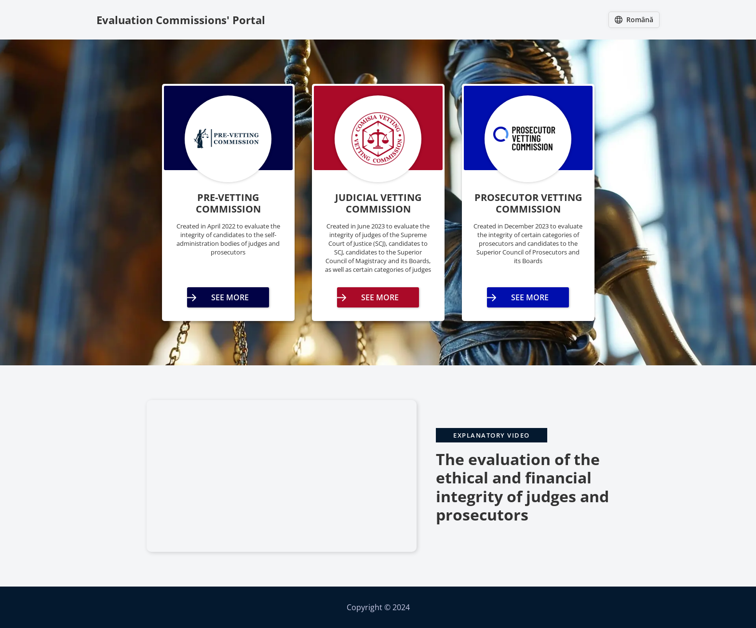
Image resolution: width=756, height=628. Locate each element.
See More (230, 297)
